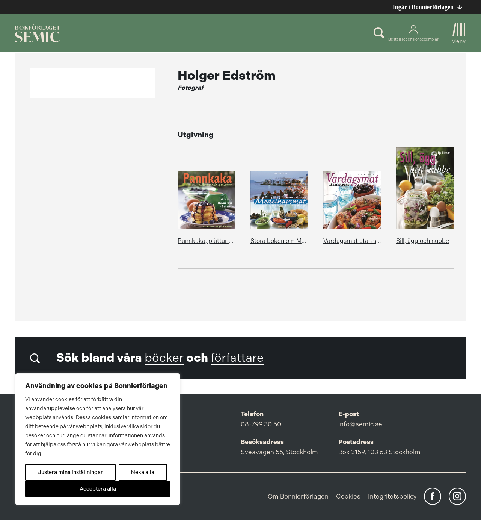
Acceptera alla (98, 489)
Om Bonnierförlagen (298, 496)
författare (237, 358)
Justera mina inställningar (70, 472)
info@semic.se (360, 424)
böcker (164, 358)
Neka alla (142, 472)
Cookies (348, 496)
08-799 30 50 (261, 424)
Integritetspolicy (392, 496)
